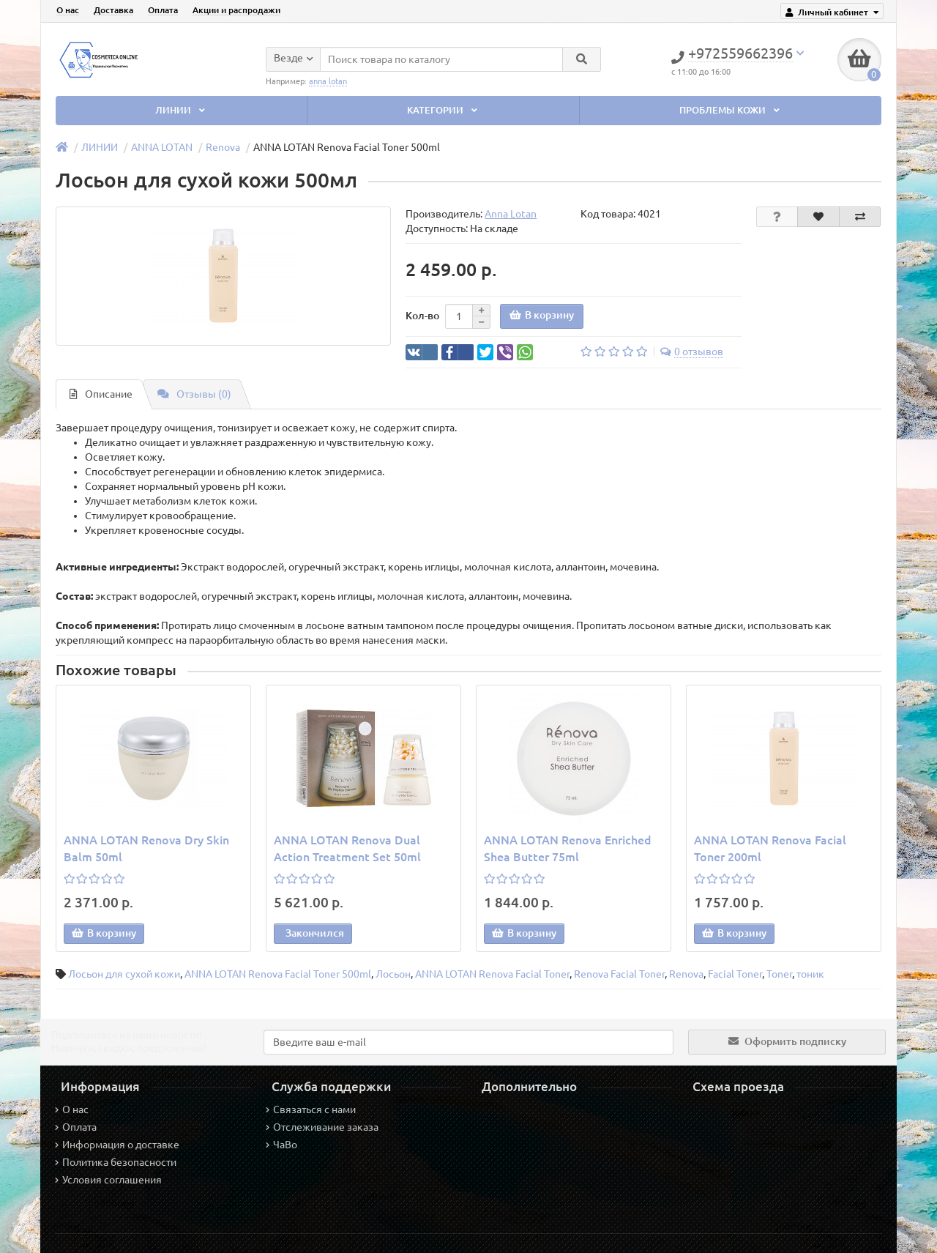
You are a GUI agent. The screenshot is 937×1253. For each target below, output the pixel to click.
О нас (67, 10)
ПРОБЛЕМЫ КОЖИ (731, 110)
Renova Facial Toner (619, 974)
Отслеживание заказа (322, 1127)
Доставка (113, 10)
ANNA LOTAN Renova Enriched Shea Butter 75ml (568, 848)
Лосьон (393, 974)
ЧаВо (281, 1144)
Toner (779, 974)
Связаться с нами (311, 1109)
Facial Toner (735, 974)
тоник (810, 974)
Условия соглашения (108, 1180)
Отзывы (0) (194, 394)
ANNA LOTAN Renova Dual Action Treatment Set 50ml (347, 848)
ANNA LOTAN (162, 147)
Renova (223, 147)
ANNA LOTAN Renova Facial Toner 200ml (770, 848)
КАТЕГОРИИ (443, 110)
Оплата (163, 10)
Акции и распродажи (236, 10)
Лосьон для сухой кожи (124, 974)
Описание (101, 394)
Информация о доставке (117, 1144)
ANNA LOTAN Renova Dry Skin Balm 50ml (146, 848)
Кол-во (422, 315)
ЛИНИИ (181, 110)
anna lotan (328, 80)
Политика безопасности (115, 1162)
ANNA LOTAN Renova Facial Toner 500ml (277, 974)
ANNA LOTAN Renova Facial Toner (492, 974)
